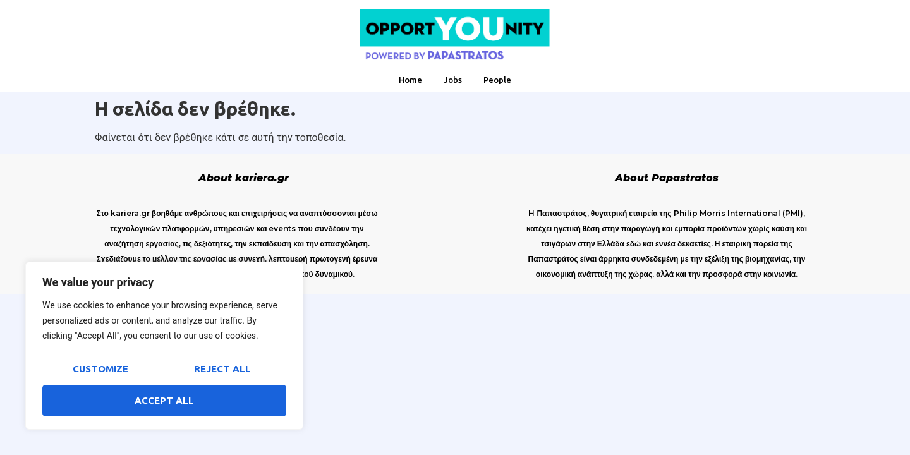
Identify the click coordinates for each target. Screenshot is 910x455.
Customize (100, 368)
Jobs (453, 79)
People (497, 79)
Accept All (164, 400)
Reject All (222, 368)
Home (410, 79)
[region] (164, 346)
